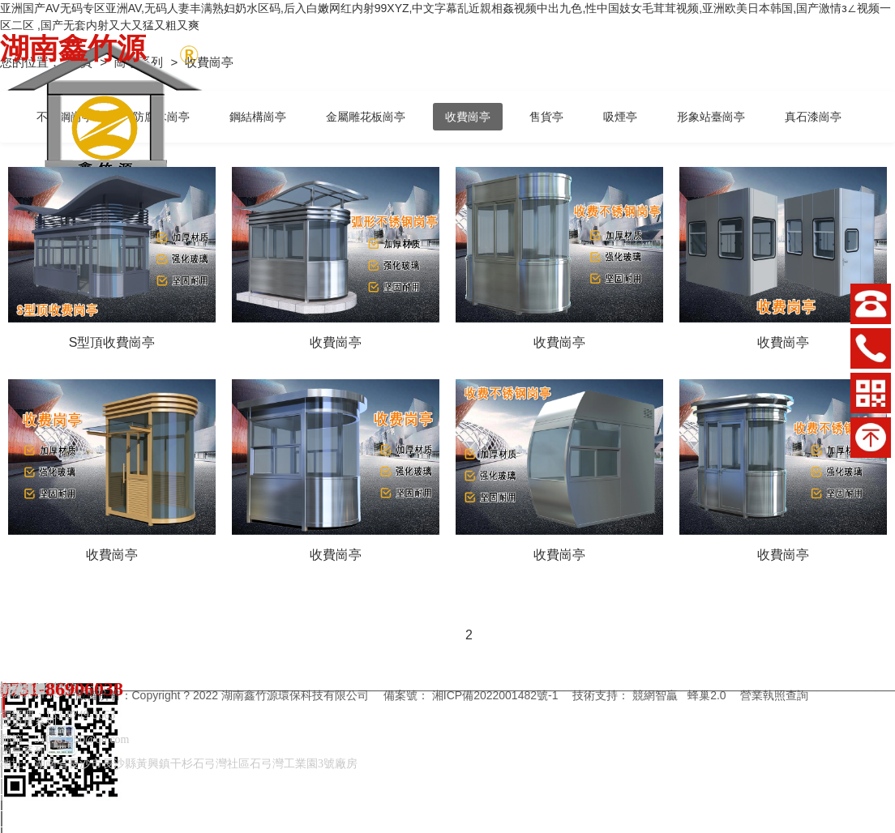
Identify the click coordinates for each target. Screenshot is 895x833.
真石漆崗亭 (813, 116)
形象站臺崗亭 (711, 116)
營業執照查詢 (774, 695)
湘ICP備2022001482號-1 (495, 695)
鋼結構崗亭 (257, 116)
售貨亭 (546, 116)
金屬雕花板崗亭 (365, 116)
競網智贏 (655, 695)
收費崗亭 (467, 116)
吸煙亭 (620, 116)
